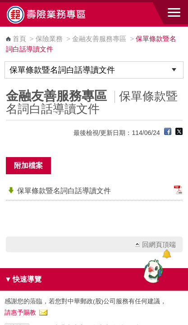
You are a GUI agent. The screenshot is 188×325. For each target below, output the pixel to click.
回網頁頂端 (159, 244)
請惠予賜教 (20, 312)
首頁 (19, 38)
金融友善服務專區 (100, 38)
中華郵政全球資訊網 (56, 14)
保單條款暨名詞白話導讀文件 (64, 191)
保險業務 (49, 38)
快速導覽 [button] (23, 279)
